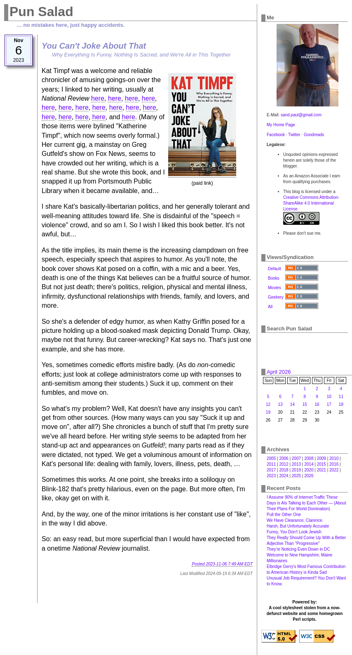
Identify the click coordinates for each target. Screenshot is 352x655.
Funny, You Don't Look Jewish (294, 532)
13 (280, 404)
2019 (296, 470)
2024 (283, 476)
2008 (308, 458)
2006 (283, 458)
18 (341, 404)
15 (305, 404)
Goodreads (314, 134)
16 (317, 404)
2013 (296, 464)
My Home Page (281, 125)
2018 (283, 470)
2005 (271, 458)
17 (329, 404)
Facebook (276, 134)
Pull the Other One (284, 514)
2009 (321, 458)
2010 (333, 458)
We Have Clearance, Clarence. (295, 520)
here (97, 98)
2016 (333, 464)
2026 (308, 476)
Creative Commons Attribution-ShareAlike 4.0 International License (311, 203)
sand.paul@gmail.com (301, 115)
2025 (296, 476)
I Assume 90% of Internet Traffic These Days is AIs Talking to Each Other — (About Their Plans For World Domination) (306, 503)
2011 (271, 464)
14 (292, 404)
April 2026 (279, 372)
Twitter (294, 134)
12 (268, 404)
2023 (271, 476)
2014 (308, 464)
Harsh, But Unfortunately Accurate (298, 526)
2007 (296, 458)
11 (341, 396)
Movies (274, 287)
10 (329, 396)
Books (273, 278)
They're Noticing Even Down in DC (298, 549)
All (270, 306)
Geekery (276, 297)
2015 (321, 464)
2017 (271, 470)
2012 (283, 464)
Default (274, 268)
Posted (222, 564)
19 (268, 412)
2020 (308, 470)
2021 (321, 470)
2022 (333, 470)
